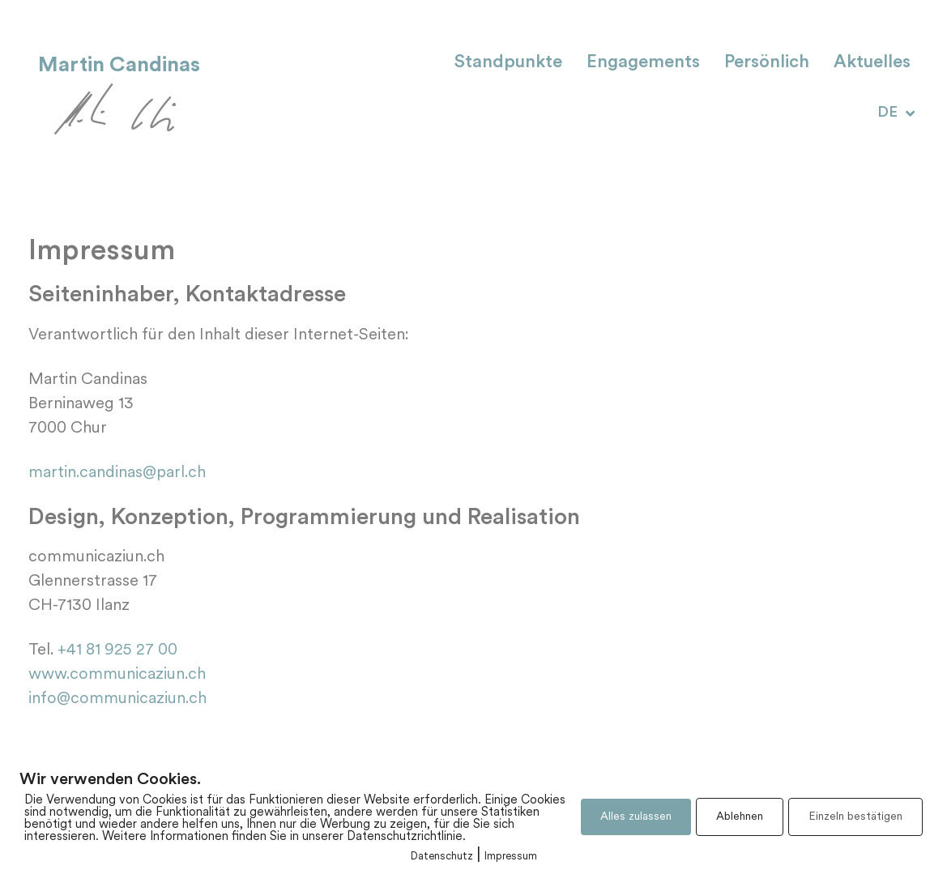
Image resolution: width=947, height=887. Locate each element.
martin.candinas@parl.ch (117, 473)
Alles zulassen (636, 817)
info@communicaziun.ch (117, 699)
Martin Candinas (119, 64)
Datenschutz (442, 856)
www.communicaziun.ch (117, 675)
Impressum (510, 856)
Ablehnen (739, 817)
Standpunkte (508, 62)
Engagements (643, 62)
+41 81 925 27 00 (115, 650)
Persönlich (766, 62)
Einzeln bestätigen (855, 817)
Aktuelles (872, 62)
